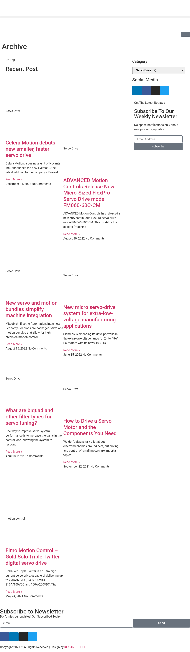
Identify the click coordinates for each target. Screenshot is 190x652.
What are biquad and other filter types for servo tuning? (29, 416)
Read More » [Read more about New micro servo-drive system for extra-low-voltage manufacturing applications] (71, 350)
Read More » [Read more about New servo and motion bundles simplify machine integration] (14, 344)
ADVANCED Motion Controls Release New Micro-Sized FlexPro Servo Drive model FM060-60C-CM (88, 192)
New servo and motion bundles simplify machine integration (32, 309)
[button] (95, 17)
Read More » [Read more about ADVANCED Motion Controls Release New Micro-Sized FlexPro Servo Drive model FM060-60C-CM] (71, 234)
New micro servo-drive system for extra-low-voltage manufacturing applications (89, 316)
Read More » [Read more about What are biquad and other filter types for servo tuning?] (14, 451)
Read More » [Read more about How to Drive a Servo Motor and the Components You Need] (71, 462)
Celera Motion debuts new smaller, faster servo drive (30, 149)
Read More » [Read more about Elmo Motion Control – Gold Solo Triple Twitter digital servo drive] (14, 591)
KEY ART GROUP (75, 647)
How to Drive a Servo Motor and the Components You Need (90, 427)
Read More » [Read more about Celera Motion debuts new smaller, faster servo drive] (14, 179)
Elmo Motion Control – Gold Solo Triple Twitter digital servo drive (33, 556)
